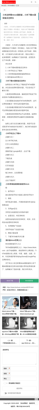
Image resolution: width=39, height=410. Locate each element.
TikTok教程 (11, 5)
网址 (5, 378)
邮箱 (7, 374)
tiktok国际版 (29, 280)
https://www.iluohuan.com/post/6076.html (20, 287)
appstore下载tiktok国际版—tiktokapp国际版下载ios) (10, 334)
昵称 (7, 369)
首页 (3, 5)
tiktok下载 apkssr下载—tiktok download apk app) (28, 313)
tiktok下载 (10, 280)
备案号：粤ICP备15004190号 (20, 406)
